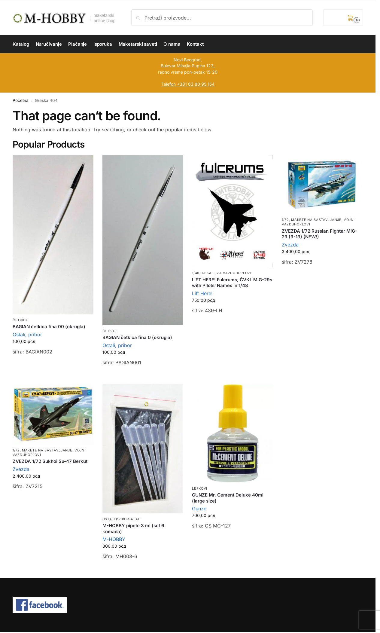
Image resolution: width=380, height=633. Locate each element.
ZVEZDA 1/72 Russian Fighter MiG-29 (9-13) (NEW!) (319, 234)
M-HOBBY (113, 539)
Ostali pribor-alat (121, 519)
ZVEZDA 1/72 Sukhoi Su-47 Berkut (50, 461)
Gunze (199, 509)
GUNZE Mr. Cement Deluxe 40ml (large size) (227, 498)
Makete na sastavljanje (316, 220)
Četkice (20, 320)
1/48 (195, 273)
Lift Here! (202, 293)
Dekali (208, 273)
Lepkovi (199, 488)
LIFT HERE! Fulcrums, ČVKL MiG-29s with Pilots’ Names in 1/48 (232, 283)
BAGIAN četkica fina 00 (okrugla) (49, 326)
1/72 (285, 220)
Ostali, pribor (27, 335)
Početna (21, 100)
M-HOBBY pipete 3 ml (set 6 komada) (133, 528)
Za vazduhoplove (235, 273)
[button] (343, 17)
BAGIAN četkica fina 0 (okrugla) (137, 337)
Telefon (168, 84)
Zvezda (290, 245)
